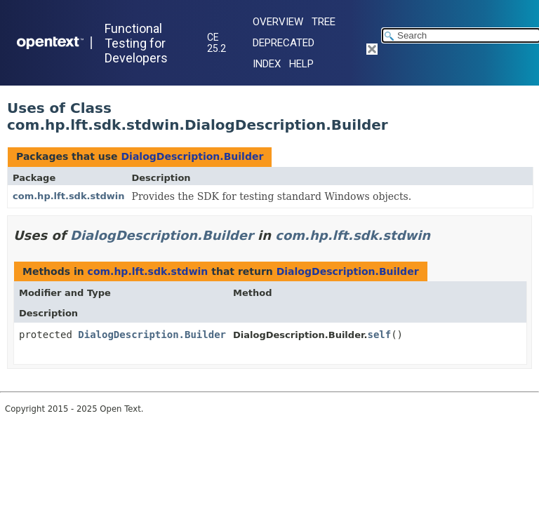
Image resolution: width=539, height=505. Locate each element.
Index (267, 64)
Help (301, 64)
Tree (323, 21)
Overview (278, 21)
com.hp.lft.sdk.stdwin (69, 196)
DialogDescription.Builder (192, 156)
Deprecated (283, 42)
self (379, 334)
